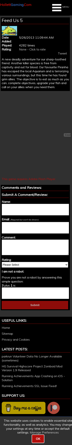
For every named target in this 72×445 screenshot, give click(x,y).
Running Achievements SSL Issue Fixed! (29, 386)
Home (6, 328)
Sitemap (7, 333)
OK (38, 439)
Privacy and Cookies (16, 339)
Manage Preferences (44, 432)
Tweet (62, 53)
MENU (60, 7)
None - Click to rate (32, 49)
